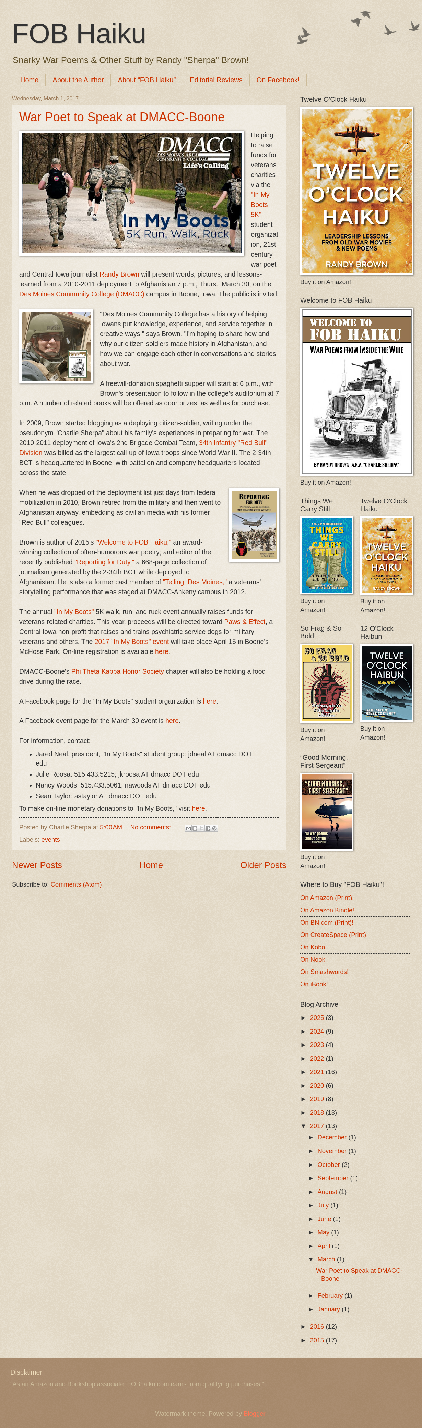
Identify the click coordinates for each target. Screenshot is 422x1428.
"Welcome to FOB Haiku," (134, 542)
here (161, 651)
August (328, 1191)
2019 (318, 1098)
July (324, 1205)
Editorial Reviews (216, 80)
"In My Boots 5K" (260, 204)
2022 (318, 1058)
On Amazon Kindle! (327, 910)
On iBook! (314, 984)
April (325, 1245)
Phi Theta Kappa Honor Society (117, 671)
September (334, 1178)
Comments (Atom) (76, 884)
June (325, 1218)
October (330, 1164)
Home (29, 80)
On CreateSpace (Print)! (334, 934)
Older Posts (263, 865)
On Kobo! (313, 947)
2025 (318, 1017)
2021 (318, 1071)
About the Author (78, 80)
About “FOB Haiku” (147, 80)
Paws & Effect (245, 621)
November (333, 1151)
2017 (318, 1126)
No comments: (151, 827)
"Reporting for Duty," (104, 562)
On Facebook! (278, 80)
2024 (318, 1031)
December (333, 1137)
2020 (318, 1085)
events (50, 839)
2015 (318, 1340)
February (331, 1295)
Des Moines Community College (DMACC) (81, 294)
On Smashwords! (324, 971)
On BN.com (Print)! (326, 922)
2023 (318, 1044)
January (330, 1309)
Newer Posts (37, 865)
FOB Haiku (79, 33)
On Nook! (313, 959)
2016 (318, 1326)
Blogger (254, 1413)
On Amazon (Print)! (327, 897)
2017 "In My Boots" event (132, 641)
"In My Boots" (74, 611)
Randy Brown (119, 274)
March (327, 1259)
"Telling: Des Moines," (195, 582)
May (324, 1232)
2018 (318, 1112)
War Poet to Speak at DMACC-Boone (122, 117)
